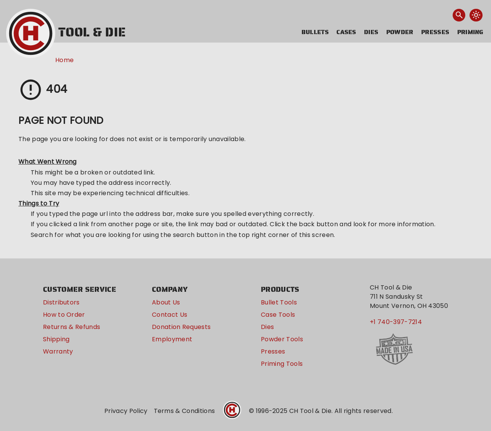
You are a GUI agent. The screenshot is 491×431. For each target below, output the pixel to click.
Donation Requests (181, 326)
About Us (166, 302)
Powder (400, 32)
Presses (435, 32)
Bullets (315, 32)
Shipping (56, 339)
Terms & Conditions (184, 410)
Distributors (61, 302)
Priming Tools (282, 363)
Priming (470, 32)
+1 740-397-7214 (396, 321)
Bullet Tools (279, 302)
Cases (346, 32)
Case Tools (278, 314)
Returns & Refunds (71, 326)
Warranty (58, 351)
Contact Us (169, 314)
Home (64, 60)
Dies (371, 32)
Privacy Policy (125, 410)
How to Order (64, 314)
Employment (172, 339)
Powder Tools (282, 339)
